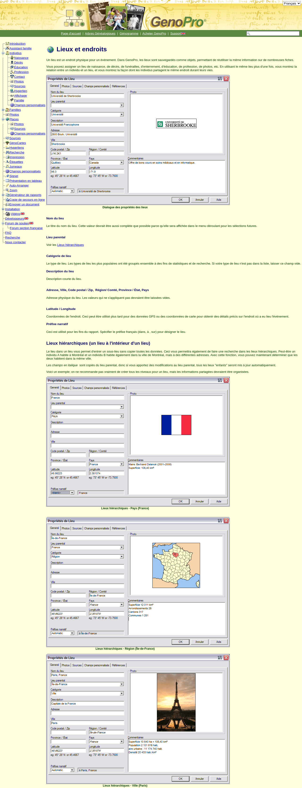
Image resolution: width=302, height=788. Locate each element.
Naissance (21, 58)
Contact (19, 76)
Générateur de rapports (25, 195)
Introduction (17, 43)
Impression (17, 157)
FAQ (8, 233)
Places (14, 119)
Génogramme (129, 33)
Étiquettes (16, 162)
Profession (21, 72)
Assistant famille (20, 48)
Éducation (21, 67)
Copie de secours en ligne (27, 199)
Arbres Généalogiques (100, 33)
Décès (18, 62)
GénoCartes (17, 143)
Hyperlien (20, 91)
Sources (19, 86)
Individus (15, 53)
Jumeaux (15, 166)
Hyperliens (16, 147)
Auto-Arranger (19, 185)
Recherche (16, 152)
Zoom (13, 190)
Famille (19, 100)
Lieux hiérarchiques (70, 245)
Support (175, 33)
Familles (15, 110)
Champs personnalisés (29, 105)
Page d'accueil (71, 33)
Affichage (20, 95)
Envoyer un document (24, 204)
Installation (12, 209)
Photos (19, 81)
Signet (13, 176)
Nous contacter (15, 242)
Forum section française (26, 228)
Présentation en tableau (25, 181)
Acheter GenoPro (154, 33)
